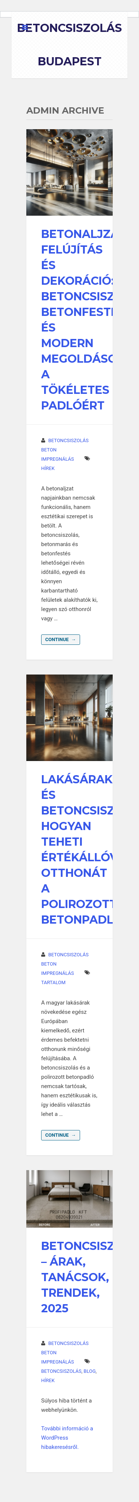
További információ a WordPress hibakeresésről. (67, 1437)
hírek (47, 468)
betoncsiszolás (61, 1371)
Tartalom (53, 982)
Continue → (60, 639)
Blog (90, 1371)
